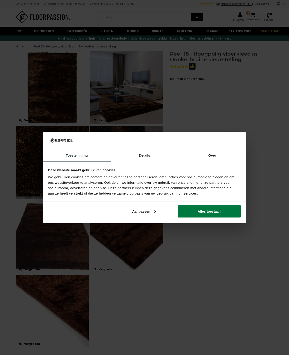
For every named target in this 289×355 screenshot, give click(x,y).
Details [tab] (144, 155)
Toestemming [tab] (77, 155)
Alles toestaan (209, 211)
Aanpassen (144, 211)
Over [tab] (212, 155)
